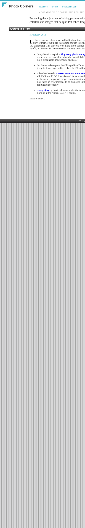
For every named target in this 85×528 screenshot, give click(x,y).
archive (55, 7)
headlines (42, 7)
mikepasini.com (69, 7)
